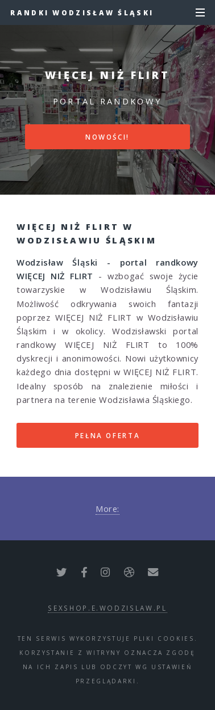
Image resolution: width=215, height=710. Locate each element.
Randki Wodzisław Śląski (82, 12)
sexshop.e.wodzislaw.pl (107, 607)
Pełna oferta (107, 435)
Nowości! (107, 136)
